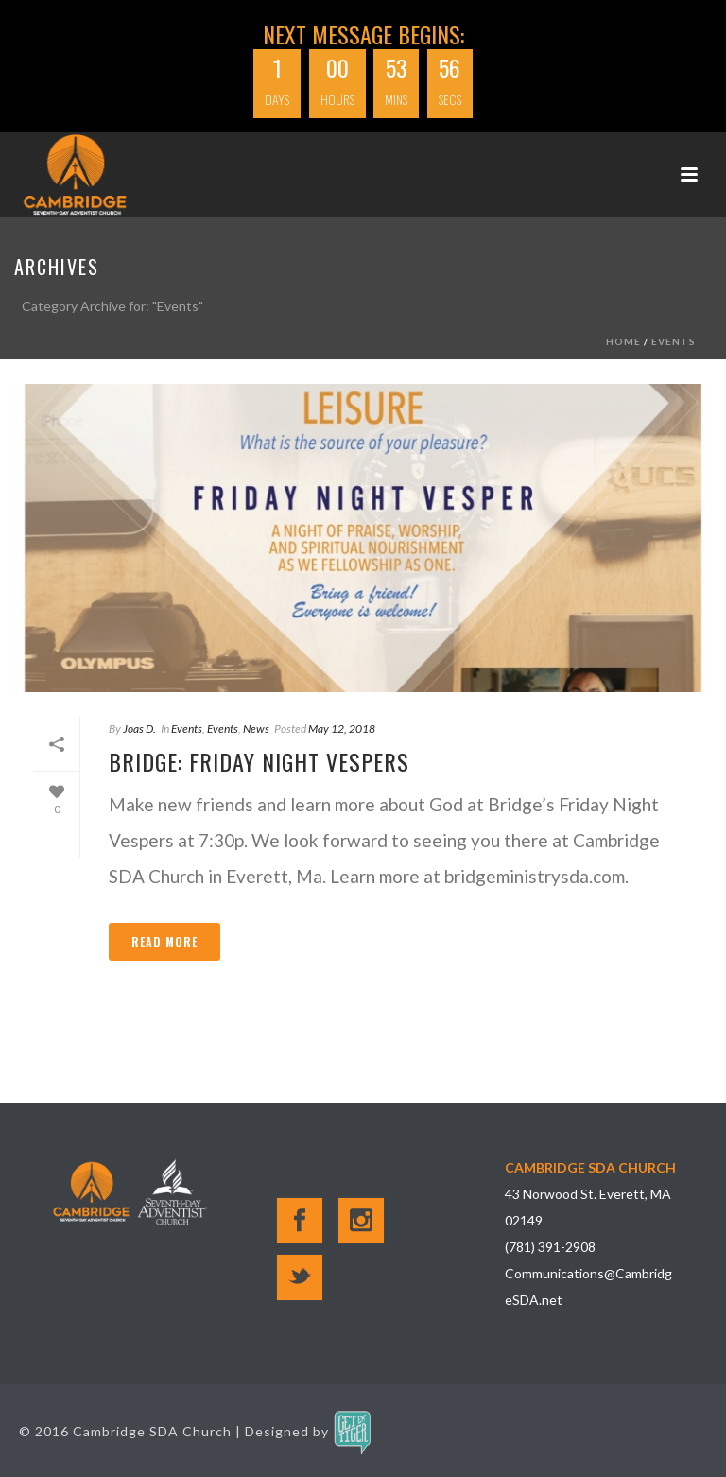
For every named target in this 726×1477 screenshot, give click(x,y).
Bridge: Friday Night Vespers (259, 761)
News (256, 728)
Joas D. (139, 728)
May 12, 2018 (341, 728)
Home (623, 341)
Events (673, 341)
